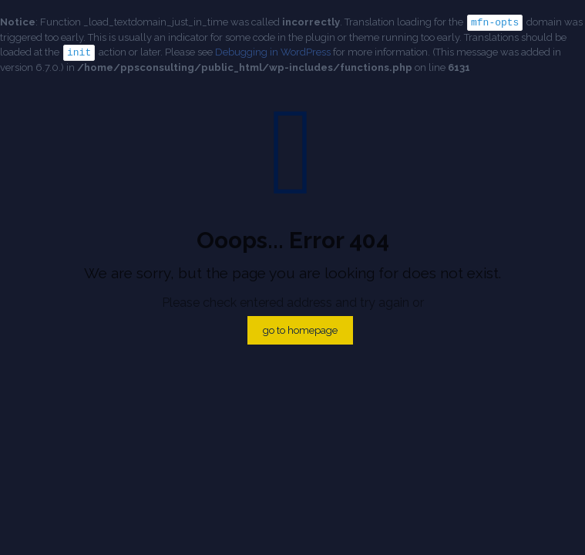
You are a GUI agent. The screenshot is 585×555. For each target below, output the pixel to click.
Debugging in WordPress (273, 51)
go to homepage (300, 329)
